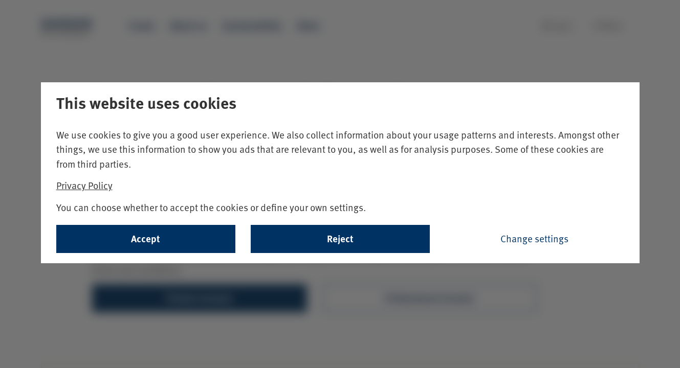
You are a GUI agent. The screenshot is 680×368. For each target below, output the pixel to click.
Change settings (534, 238)
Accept (145, 238)
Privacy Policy (84, 185)
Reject (340, 238)
